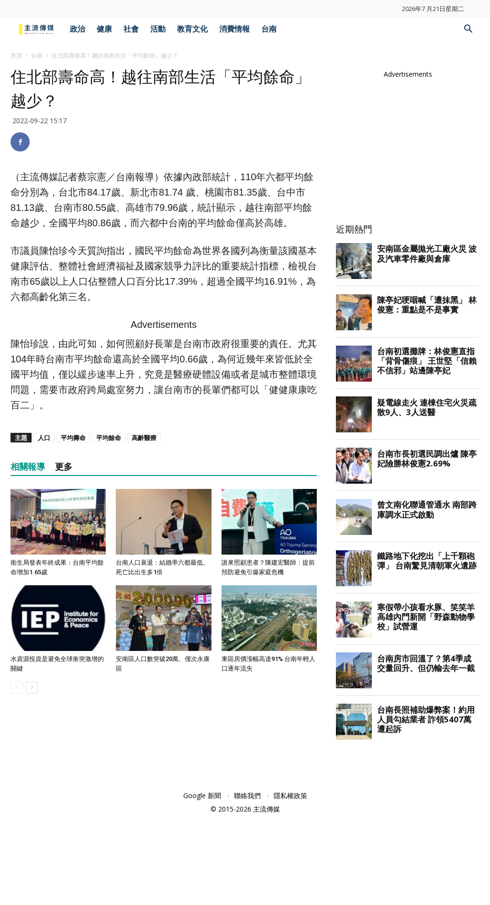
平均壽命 (73, 572)
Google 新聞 (202, 881)
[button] (468, 30)
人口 (44, 572)
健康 (104, 29)
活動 (158, 29)
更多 (63, 601)
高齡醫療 (144, 572)
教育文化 (192, 29)
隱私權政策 (290, 881)
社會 (131, 29)
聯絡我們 (247, 881)
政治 (77, 29)
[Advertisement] (164, 399)
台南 (269, 29)
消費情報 (234, 29)
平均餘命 (108, 572)
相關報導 (28, 601)
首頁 (16, 55)
